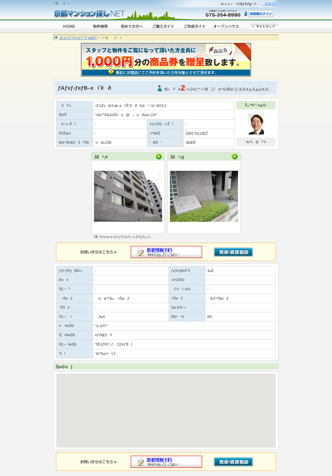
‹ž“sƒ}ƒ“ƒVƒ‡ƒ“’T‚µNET (78, 38)
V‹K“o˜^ (269, 4)
